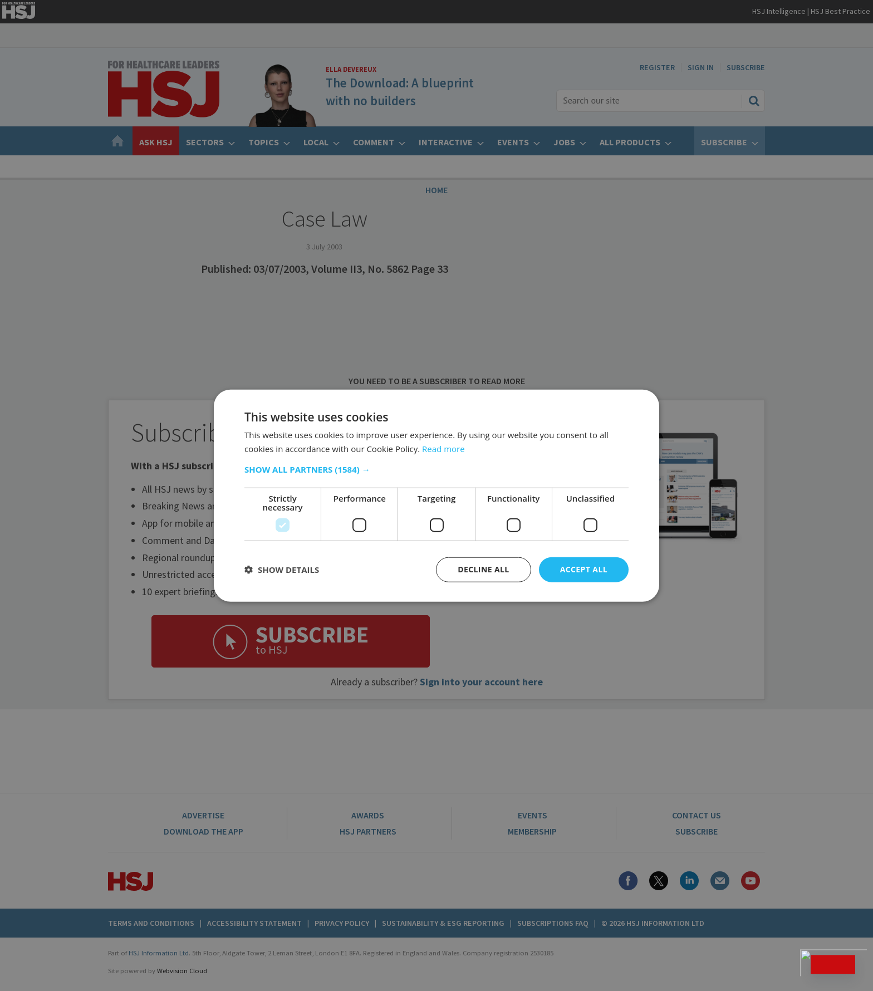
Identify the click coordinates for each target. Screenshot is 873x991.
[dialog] (436, 495)
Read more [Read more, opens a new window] (443, 448)
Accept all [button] (583, 569)
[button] (436, 469)
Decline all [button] (483, 569)
